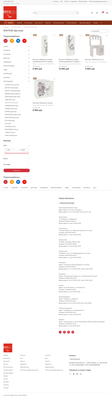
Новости (66, 1)
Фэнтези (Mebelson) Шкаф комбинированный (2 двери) (69, 60)
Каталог (9, 23)
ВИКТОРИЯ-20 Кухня (11, 129)
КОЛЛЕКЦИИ (8, 73)
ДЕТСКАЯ (7, 58)
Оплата (6, 379)
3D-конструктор (58, 23)
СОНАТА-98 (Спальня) (12, 85)
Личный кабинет (71, 23)
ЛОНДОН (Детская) (11, 108)
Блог (61, 1)
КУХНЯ (6, 46)
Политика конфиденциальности (98, 1)
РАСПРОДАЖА (16, 27)
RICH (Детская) (10, 120)
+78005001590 (66, 203)
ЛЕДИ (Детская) (10, 99)
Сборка (95, 23)
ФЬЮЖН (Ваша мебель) (12, 94)
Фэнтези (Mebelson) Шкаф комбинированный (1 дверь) (43, 60)
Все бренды (28, 23)
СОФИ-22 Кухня (10, 132)
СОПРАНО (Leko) (10, 126)
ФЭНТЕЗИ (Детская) (11, 102)
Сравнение (74, 1)
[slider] (5, 153)
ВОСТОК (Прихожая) (11, 88)
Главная (19, 23)
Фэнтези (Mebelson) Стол (94, 59)
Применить (16, 170)
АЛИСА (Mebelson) (11, 135)
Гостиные (8, 123)
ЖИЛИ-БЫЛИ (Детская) (12, 97)
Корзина (6, 388)
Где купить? (38, 23)
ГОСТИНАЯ (7, 54)
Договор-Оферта (85, 23)
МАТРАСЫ (7, 77)
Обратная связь (83, 1)
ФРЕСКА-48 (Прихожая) (12, 91)
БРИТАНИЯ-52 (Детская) (13, 114)
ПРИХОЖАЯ (7, 62)
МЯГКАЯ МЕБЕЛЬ (9, 66)
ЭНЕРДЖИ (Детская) (11, 105)
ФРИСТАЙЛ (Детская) (12, 117)
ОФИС (6, 70)
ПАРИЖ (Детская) (10, 111)
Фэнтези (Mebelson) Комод (42, 103)
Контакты (56, 1)
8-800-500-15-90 (8, 1)
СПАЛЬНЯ (7, 50)
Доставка (6, 382)
